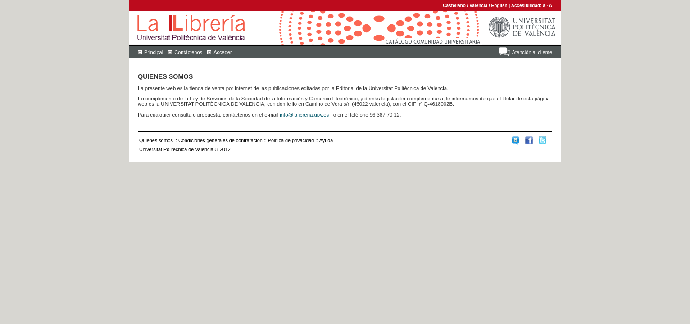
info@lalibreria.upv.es (304, 114)
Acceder (222, 52)
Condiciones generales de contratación (220, 140)
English (499, 5)
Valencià (478, 5)
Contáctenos (188, 52)
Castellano (454, 5)
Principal (153, 52)
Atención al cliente (532, 52)
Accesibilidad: (527, 5)
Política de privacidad (291, 140)
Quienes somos (156, 140)
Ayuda (326, 140)
